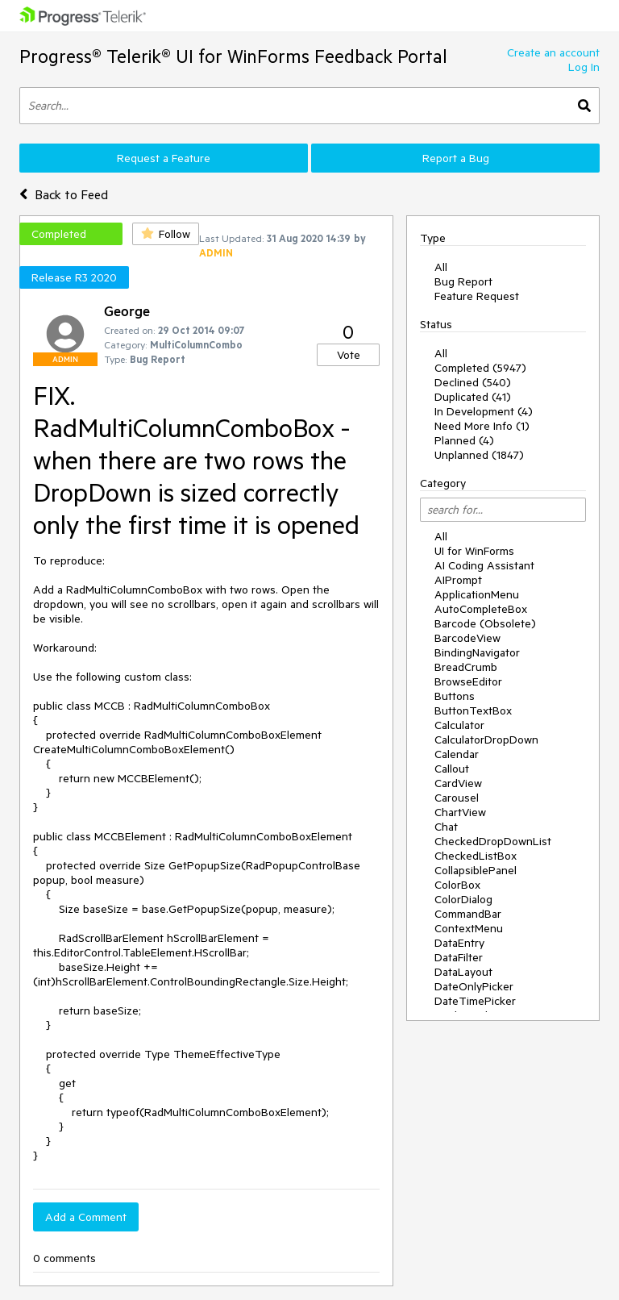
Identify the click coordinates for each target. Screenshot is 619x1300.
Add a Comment (86, 1217)
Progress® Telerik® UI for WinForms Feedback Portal (233, 56)
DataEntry (459, 942)
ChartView (460, 812)
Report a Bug (455, 158)
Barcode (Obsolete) (485, 623)
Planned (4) (464, 440)
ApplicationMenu (476, 594)
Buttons (454, 696)
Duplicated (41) (472, 397)
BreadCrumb (465, 667)
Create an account (553, 52)
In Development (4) (483, 411)
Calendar (456, 754)
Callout (451, 768)
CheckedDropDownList (492, 841)
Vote (348, 355)
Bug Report (463, 281)
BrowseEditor (468, 681)
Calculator (459, 725)
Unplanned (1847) (479, 455)
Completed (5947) (480, 367)
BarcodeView (467, 638)
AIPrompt (458, 580)
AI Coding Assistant (484, 565)
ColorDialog (463, 899)
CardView (458, 783)
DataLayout (463, 972)
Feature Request (476, 296)
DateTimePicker (475, 1001)
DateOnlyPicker (473, 986)
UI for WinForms (474, 551)
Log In (584, 67)
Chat (446, 826)
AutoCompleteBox (480, 609)
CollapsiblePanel (475, 870)
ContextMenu (468, 928)
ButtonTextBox (473, 710)
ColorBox (457, 884)
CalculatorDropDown (486, 739)
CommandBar (467, 913)
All (440, 267)
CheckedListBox (475, 855)
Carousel (456, 797)
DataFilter (458, 957)
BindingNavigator (477, 652)
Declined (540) (472, 382)
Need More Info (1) (482, 426)
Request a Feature (163, 158)
